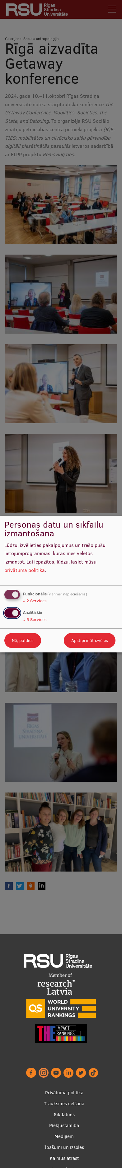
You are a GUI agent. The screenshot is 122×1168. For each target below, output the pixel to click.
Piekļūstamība (64, 1125)
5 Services (35, 619)
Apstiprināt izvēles (89, 640)
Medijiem (64, 1136)
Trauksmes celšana (64, 1103)
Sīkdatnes (64, 1114)
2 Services (35, 601)
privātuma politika (24, 570)
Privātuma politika (64, 1092)
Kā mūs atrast (64, 1158)
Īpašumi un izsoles (64, 1147)
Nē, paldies (23, 640)
